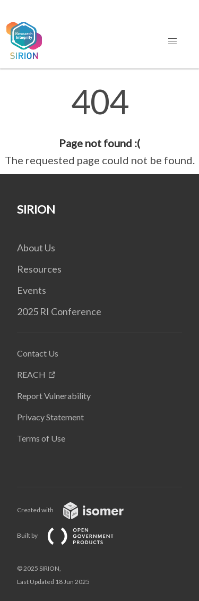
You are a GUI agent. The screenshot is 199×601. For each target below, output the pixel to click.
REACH (31, 374)
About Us (36, 247)
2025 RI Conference (59, 311)
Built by (74, 535)
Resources (39, 269)
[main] (99, 126)
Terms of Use (41, 438)
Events (31, 290)
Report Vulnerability (54, 396)
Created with (79, 510)
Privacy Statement (50, 417)
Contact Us (37, 353)
